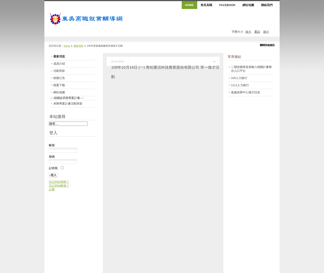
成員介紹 (59, 63)
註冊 (52, 189)
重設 (257, 31)
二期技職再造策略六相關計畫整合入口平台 (251, 68)
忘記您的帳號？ (59, 185)
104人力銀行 (239, 78)
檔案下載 (59, 85)
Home (67, 45)
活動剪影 (59, 70)
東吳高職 (206, 5)
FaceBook (227, 5)
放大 (248, 31)
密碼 (52, 156)
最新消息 (78, 45)
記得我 (53, 168)
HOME (189, 5)
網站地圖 (248, 5)
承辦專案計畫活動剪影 (67, 103)
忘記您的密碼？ (59, 181)
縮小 (266, 31)
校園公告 (59, 78)
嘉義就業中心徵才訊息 (245, 92)
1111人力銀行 (240, 85)
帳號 (52, 145)
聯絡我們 (267, 5)
